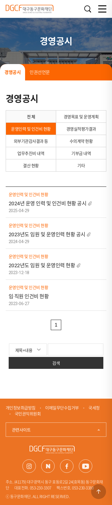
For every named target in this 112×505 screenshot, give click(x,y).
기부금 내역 (81, 153)
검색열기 (87, 9)
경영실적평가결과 (81, 129)
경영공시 (12, 72)
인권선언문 (40, 72)
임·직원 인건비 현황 (29, 296)
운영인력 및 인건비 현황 (31, 129)
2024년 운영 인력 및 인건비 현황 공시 (48, 203)
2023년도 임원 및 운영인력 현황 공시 (47, 234)
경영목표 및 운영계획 (81, 116)
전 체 (31, 116)
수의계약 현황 (81, 141)
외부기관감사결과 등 (31, 141)
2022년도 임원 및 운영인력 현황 (42, 265)
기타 (81, 165)
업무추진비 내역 (30, 153)
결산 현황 (31, 165)
